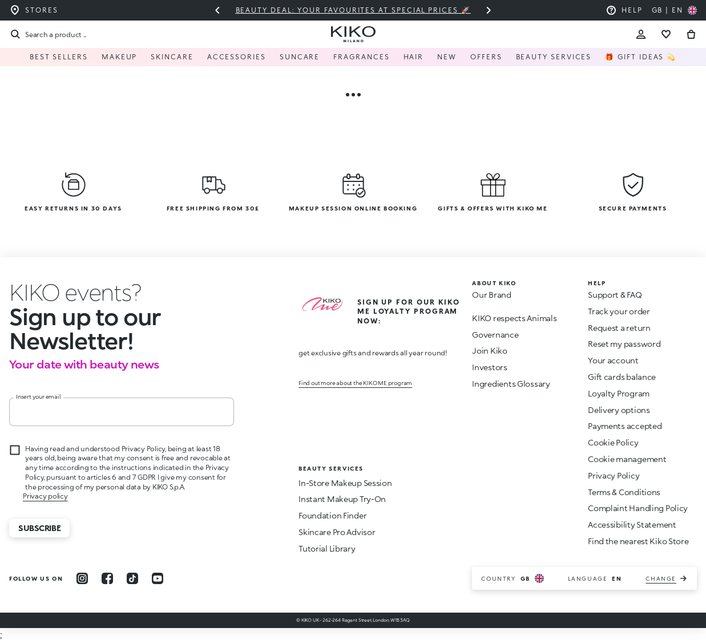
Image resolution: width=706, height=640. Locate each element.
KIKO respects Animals (514, 318)
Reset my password (624, 344)
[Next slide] (488, 10)
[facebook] (107, 578)
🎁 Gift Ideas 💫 (640, 56)
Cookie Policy (613, 442)
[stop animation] (75, 292)
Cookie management (627, 459)
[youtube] (157, 578)
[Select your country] (674, 10)
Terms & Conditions (624, 492)
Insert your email (38, 396)
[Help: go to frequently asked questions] (624, 10)
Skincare (172, 56)
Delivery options (619, 410)
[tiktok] (132, 578)
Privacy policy (45, 496)
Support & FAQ (615, 294)
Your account (613, 360)
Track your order (619, 311)
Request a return (619, 328)
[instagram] (82, 578)
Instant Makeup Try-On (342, 499)
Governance (495, 334)
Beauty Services (554, 56)
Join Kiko (489, 350)
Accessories (236, 56)
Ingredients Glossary (511, 383)
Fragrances (361, 56)
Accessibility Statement (632, 524)
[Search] (47, 34)
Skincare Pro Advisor (336, 532)
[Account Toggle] (641, 34)
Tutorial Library (327, 548)
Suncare (300, 56)
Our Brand (491, 294)
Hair (414, 56)
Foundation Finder (332, 515)
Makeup (120, 56)
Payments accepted (624, 426)
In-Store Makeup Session (345, 483)
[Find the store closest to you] (33, 10)
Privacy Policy (613, 475)
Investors (489, 367)
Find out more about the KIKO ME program (355, 382)
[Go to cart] (691, 34)
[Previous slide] (217, 10)
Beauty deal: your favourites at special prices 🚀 (352, 10)
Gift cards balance (622, 377)
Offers (486, 56)
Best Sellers (59, 56)
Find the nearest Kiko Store (638, 541)
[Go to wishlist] (666, 34)
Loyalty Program (618, 393)
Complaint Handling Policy (638, 508)
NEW (447, 56)
